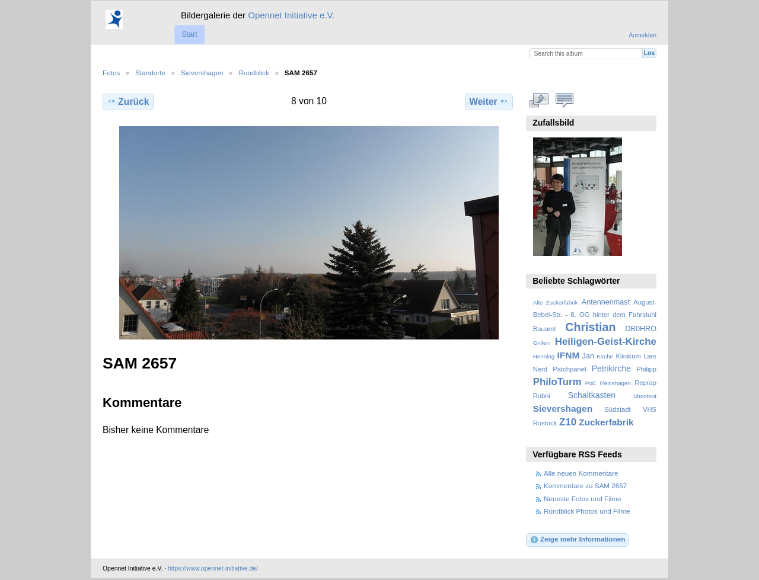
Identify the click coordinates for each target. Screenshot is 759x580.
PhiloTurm (557, 381)
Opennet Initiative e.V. (291, 15)
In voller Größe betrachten (539, 100)
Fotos (111, 72)
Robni (541, 395)
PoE (591, 383)
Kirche (605, 356)
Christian (590, 327)
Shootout (644, 396)
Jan (588, 356)
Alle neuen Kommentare (581, 473)
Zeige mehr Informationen (578, 539)
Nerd (540, 369)
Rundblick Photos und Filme (587, 511)
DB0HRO (640, 329)
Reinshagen (615, 383)
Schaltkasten (592, 395)
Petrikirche (611, 368)
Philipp (646, 369)
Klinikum (628, 356)
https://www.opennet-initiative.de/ (213, 568)
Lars (649, 356)
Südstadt (617, 409)
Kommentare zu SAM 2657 (585, 485)
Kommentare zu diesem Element (565, 100)
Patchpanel (569, 369)
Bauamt (544, 328)
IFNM (568, 355)
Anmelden (642, 35)
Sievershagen (202, 72)
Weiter (489, 101)
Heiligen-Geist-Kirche (605, 341)
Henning (544, 356)
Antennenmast (606, 302)
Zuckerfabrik (606, 422)
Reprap (645, 382)
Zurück (128, 101)
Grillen (541, 342)
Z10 (567, 422)
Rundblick (253, 72)
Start (189, 34)
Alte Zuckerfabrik (555, 302)
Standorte (150, 72)
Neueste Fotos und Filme (582, 498)
